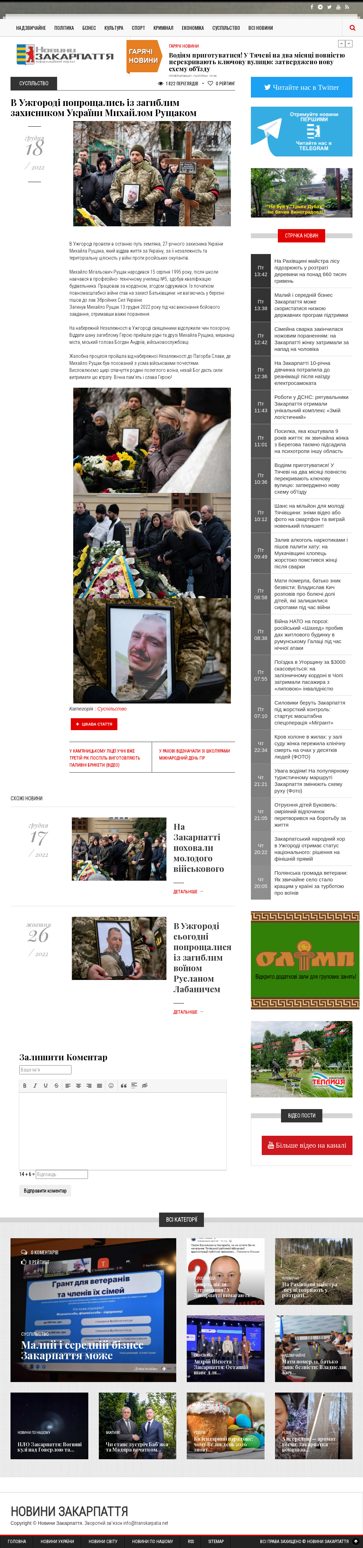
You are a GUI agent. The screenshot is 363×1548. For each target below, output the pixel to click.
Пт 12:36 (261, 373)
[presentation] (24, 1085)
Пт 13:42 (261, 271)
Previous (341, 43)
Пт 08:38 (261, 634)
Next (348, 43)
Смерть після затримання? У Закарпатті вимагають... (224, 1290)
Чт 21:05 (261, 814)
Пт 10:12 (261, 515)
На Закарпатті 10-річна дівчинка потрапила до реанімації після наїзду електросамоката (302, 373)
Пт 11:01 (261, 441)
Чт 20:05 (261, 882)
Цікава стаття (94, 724)
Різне (286, 1433)
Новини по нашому (34, 1433)
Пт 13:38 (261, 305)
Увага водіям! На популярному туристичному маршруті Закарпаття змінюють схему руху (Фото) (311, 781)
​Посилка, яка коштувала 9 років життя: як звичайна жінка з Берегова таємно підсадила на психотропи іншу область (311, 441)
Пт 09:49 (261, 553)
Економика (203, 1355)
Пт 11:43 (261, 407)
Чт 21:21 (261, 780)
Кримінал (163, 27)
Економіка (193, 27)
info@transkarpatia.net (145, 1523)
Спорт (138, 27)
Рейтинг (221, 83)
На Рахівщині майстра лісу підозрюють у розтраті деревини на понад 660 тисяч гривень (310, 271)
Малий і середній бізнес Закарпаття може (82, 1349)
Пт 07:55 (261, 675)
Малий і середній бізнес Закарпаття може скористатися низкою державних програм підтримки (311, 305)
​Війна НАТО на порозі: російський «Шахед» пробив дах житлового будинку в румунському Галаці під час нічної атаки (308, 634)
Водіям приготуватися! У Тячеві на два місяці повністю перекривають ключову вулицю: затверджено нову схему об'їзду (257, 62)
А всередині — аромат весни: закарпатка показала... (309, 1444)
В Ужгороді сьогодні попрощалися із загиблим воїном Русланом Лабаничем (202, 957)
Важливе (113, 1433)
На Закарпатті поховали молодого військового (198, 847)
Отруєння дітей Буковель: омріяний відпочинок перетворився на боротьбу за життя (310, 815)
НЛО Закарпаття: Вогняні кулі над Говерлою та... (50, 1447)
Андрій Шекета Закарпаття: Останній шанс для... (221, 1367)
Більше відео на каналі (310, 1145)
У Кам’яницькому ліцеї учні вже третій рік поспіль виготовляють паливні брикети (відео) (104, 758)
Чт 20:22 (261, 848)
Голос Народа (204, 1278)
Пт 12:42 (261, 339)
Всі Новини (260, 27)
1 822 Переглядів (178, 83)
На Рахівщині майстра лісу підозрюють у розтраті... (309, 1290)
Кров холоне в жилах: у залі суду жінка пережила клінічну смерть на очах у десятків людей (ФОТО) (309, 747)
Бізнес (89, 27)
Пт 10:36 (261, 478)
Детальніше (188, 891)
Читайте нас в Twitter (305, 87)
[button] (25, 1085)
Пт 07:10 (261, 712)
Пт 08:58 (261, 594)
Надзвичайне (31, 27)
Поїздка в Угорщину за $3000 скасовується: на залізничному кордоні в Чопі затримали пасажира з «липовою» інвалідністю (309, 675)
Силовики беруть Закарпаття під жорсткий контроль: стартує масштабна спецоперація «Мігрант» (309, 713)
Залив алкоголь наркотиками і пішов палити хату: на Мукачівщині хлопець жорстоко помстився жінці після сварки (311, 553)
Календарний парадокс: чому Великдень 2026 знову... (223, 1444)
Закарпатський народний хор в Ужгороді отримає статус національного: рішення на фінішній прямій (309, 849)
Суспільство (226, 27)
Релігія (199, 1433)
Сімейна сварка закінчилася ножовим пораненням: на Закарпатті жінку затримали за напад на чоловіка (311, 339)
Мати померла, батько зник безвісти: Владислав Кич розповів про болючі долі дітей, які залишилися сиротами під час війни (307, 594)
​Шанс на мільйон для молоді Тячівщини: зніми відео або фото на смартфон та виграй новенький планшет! (309, 516)
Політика (64, 27)
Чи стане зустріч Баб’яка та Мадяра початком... (137, 1447)
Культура (113, 27)
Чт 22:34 (261, 746)
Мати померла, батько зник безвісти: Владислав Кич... (314, 1367)
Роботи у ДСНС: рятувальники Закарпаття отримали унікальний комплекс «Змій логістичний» (311, 407)
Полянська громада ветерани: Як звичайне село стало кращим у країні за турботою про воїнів (311, 883)
